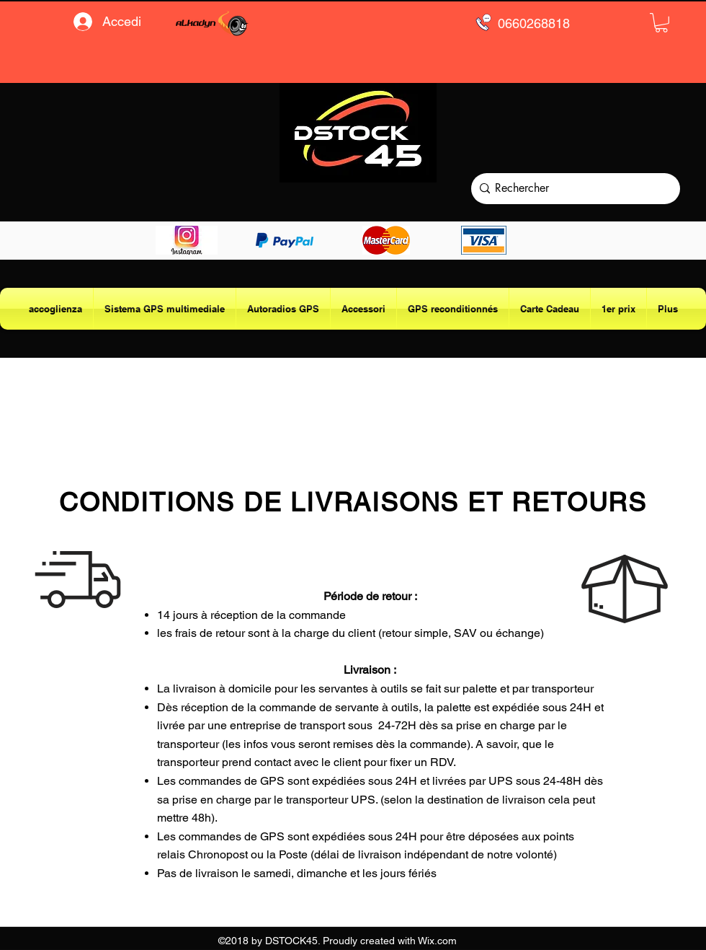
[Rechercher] (572, 188)
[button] (661, 22)
